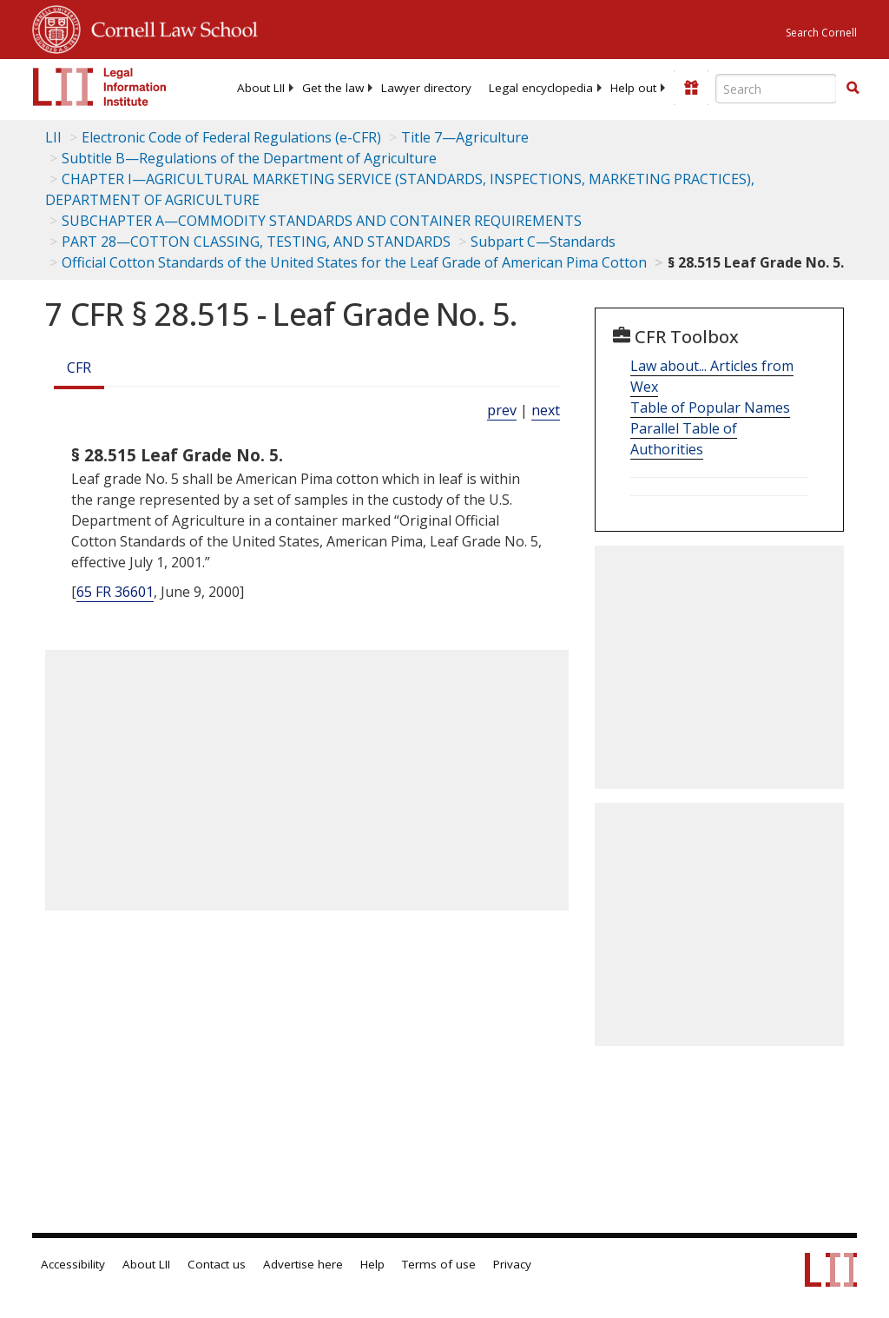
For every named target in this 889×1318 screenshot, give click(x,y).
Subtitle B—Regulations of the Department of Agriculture (249, 158)
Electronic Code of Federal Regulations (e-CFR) (231, 137)
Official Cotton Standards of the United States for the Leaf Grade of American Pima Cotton (354, 262)
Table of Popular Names (710, 407)
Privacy (512, 1264)
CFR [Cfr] (79, 367)
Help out (633, 88)
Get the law (333, 88)
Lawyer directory (426, 88)
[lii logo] (100, 86)
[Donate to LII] (691, 87)
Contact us (217, 1264)
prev (502, 410)
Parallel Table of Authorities (683, 439)
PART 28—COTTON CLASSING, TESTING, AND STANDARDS (256, 241)
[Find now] (852, 89)
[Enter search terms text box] (776, 88)
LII (53, 137)
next (545, 410)
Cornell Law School (169, 27)
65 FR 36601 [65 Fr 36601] (115, 591)
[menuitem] (260, 87)
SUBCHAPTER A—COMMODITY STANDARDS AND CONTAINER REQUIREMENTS (322, 220)
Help (372, 1264)
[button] (852, 88)
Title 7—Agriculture (465, 137)
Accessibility (73, 1264)
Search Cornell (821, 32)
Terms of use (439, 1264)
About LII (261, 88)
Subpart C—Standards (543, 241)
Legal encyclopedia (541, 88)
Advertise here (303, 1264)
